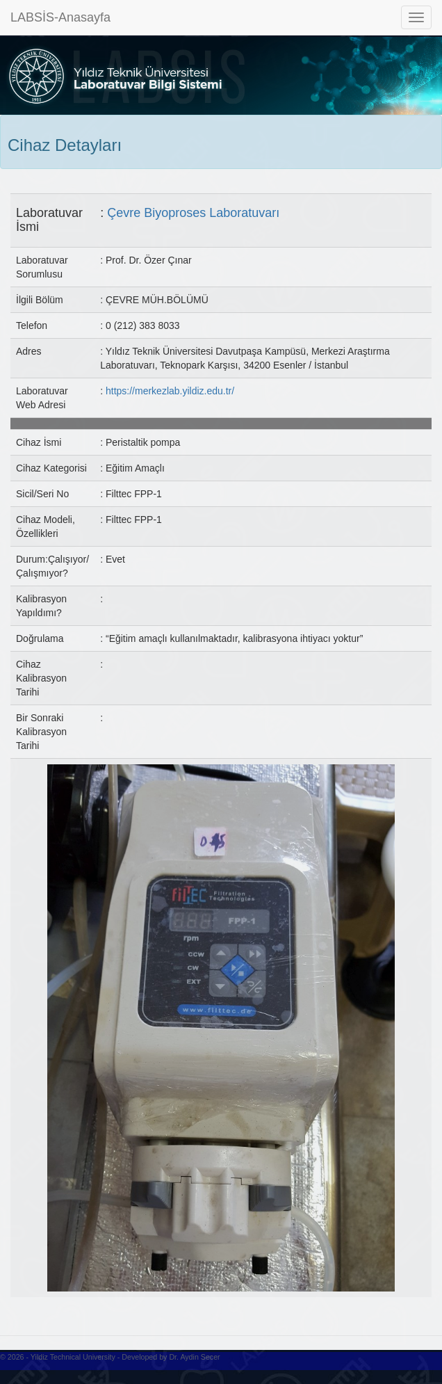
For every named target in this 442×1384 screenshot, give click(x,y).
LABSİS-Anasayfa (60, 17)
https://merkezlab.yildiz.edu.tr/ (170, 390)
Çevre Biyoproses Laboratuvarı (193, 213)
